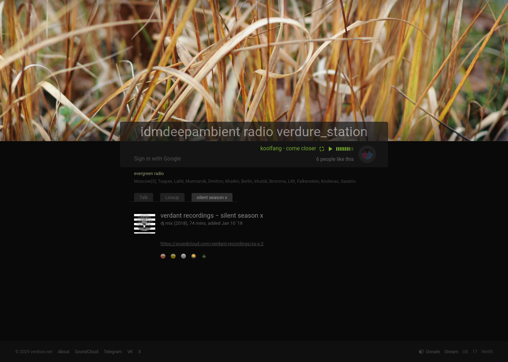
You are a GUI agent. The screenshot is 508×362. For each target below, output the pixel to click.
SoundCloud (86, 351)
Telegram (113, 351)
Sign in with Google (157, 159)
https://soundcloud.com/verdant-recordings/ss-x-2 (212, 243)
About (63, 351)
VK (130, 351)
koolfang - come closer (288, 148)
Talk (143, 197)
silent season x (212, 197)
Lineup (172, 197)
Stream (451, 351)
